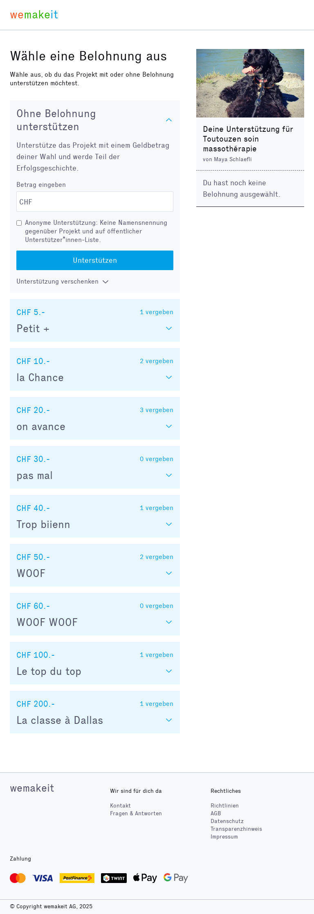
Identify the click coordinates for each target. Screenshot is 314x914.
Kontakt (120, 805)
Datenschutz (227, 821)
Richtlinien (225, 805)
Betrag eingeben (41, 185)
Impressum (224, 836)
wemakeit (32, 787)
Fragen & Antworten (136, 813)
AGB (216, 813)
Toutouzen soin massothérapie (231, 143)
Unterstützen (95, 260)
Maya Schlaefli (233, 159)
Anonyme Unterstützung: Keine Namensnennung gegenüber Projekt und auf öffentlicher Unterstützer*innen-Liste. (96, 231)
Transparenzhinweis (236, 828)
